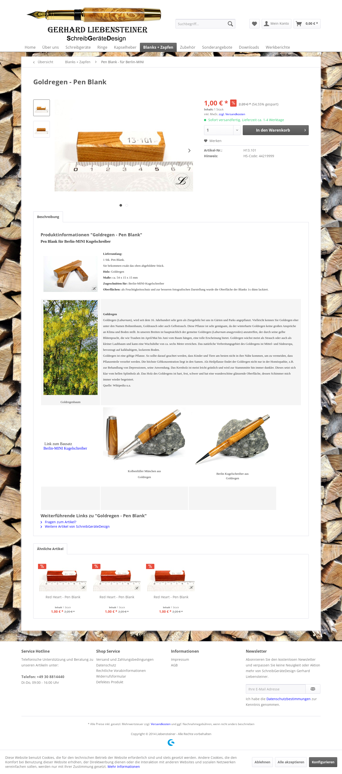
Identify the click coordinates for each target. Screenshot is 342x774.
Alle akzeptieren (291, 762)
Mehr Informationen (124, 766)
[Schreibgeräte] (78, 47)
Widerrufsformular (111, 676)
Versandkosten (161, 724)
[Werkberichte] (277, 47)
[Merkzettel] (254, 23)
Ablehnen (262, 762)
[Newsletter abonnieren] (312, 689)
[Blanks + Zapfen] (158, 47)
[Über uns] (50, 47)
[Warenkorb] (307, 23)
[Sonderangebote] (217, 47)
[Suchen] (230, 23)
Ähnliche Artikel (50, 548)
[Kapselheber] (125, 47)
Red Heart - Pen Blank (63, 597)
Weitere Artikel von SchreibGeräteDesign (75, 526)
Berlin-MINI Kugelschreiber (65, 448)
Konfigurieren (323, 762)
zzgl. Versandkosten (232, 114)
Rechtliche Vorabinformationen (121, 670)
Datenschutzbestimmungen (288, 699)
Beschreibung (48, 216)
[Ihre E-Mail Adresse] (276, 689)
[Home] (30, 47)
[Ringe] (102, 47)
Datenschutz (106, 665)
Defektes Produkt (109, 682)
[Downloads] (249, 47)
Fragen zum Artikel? (58, 522)
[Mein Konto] (276, 23)
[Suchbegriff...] (205, 23)
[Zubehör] (188, 47)
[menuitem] (205, 23)
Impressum (180, 659)
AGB (174, 665)
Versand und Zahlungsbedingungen (125, 659)
